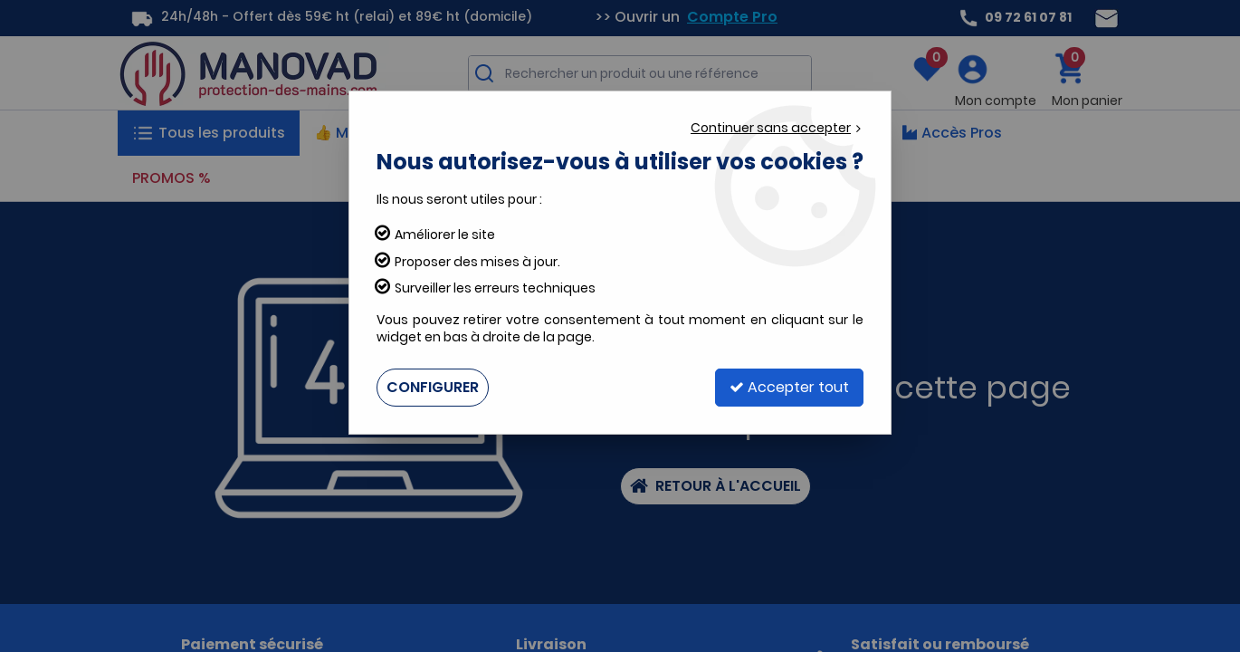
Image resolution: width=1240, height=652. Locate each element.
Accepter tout (789, 387)
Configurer (432, 387)
